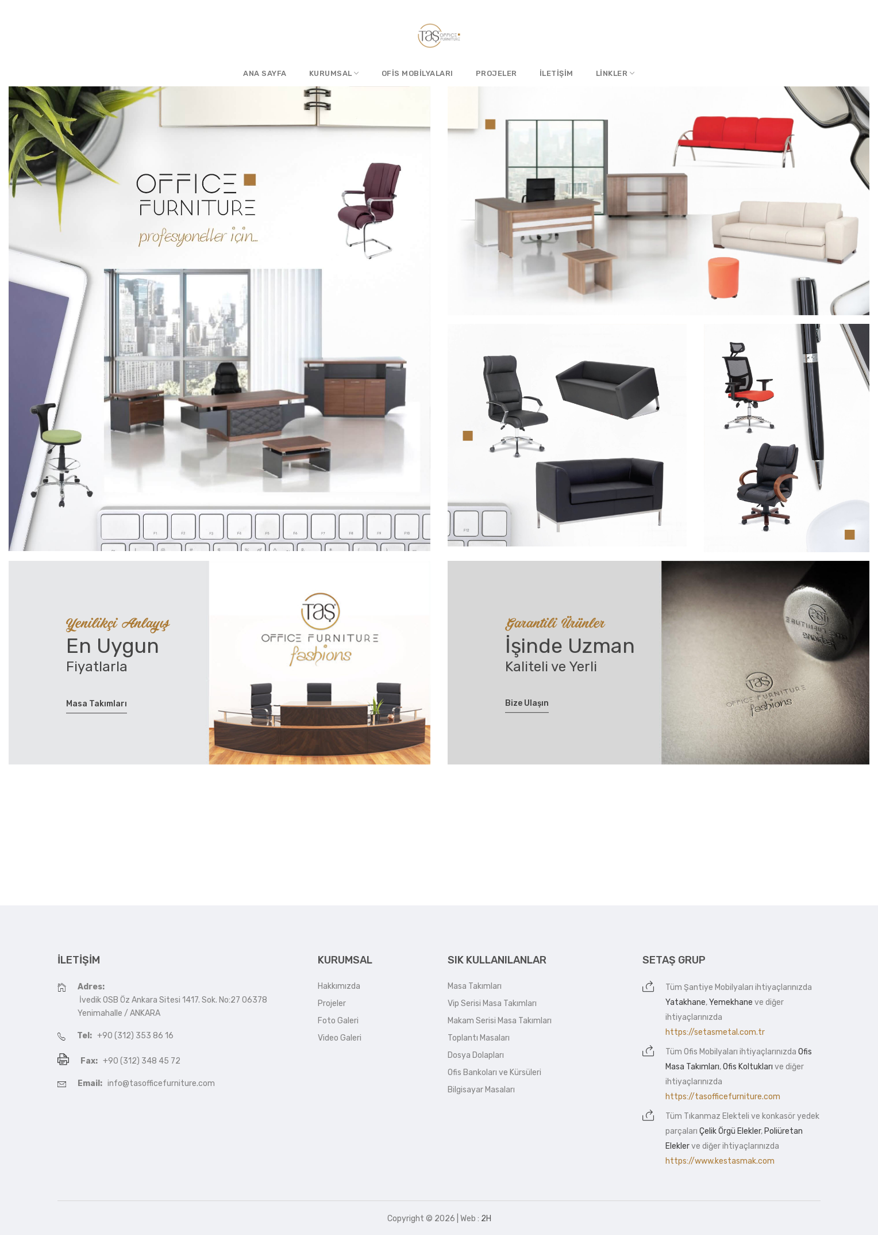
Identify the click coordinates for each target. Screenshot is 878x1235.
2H (486, 1218)
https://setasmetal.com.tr (715, 1032)
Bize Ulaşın (527, 704)
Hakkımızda (339, 986)
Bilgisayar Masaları (481, 1090)
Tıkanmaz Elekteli (716, 1116)
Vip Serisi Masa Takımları (492, 1003)
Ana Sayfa (265, 73)
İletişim (556, 73)
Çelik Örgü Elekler (730, 1131)
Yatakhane (685, 1002)
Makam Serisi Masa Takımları (500, 1021)
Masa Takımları (96, 704)
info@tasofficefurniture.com (161, 1083)
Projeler (496, 73)
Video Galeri (339, 1038)
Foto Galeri (338, 1021)
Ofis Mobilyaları (417, 73)
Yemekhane (731, 1002)
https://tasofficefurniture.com (722, 1097)
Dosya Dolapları (476, 1055)
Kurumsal (334, 73)
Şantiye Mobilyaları (718, 987)
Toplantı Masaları (479, 1038)
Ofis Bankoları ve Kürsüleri (494, 1072)
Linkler (615, 73)
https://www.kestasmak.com (720, 1161)
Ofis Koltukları (748, 1067)
